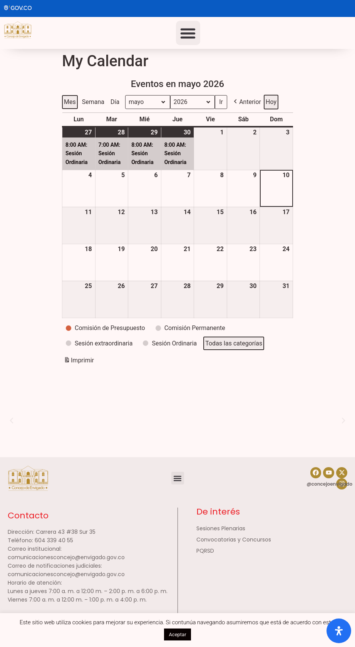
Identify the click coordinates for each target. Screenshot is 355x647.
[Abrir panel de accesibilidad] (339, 631)
